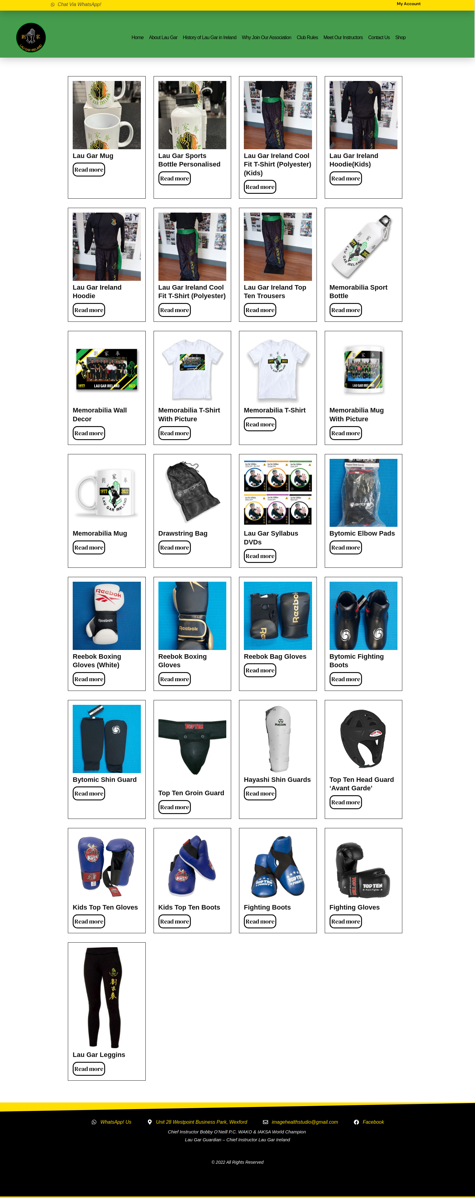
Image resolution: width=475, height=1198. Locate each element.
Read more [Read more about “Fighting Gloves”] (345, 921)
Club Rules (307, 37)
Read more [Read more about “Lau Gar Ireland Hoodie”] (89, 310)
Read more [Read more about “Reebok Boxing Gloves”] (174, 679)
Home (137, 37)
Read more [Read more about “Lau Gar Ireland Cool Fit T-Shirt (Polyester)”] (174, 310)
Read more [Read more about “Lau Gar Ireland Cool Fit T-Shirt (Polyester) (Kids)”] (260, 187)
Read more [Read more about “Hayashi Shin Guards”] (260, 793)
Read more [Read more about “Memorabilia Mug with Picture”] (345, 433)
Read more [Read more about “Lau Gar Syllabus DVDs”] (260, 556)
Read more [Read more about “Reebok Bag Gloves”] (260, 670)
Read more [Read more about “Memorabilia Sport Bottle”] (345, 310)
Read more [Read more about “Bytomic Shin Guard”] (89, 793)
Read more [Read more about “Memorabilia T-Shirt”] (260, 424)
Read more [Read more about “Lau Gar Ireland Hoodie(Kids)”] (345, 178)
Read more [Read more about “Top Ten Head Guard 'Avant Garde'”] (345, 802)
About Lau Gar (163, 37)
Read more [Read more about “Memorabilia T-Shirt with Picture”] (174, 433)
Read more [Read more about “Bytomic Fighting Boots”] (345, 679)
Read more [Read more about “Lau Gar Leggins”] (89, 1069)
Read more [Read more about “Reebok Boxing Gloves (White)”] (89, 679)
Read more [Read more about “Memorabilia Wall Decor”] (89, 433)
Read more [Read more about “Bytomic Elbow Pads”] (345, 547)
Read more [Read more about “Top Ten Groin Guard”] (174, 807)
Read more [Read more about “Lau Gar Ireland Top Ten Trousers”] (260, 310)
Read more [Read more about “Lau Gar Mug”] (89, 169)
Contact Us (379, 37)
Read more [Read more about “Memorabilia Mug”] (89, 547)
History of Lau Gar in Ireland (209, 37)
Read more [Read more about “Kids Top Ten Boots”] (174, 921)
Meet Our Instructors (343, 37)
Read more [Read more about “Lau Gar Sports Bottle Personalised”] (174, 178)
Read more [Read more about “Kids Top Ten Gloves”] (89, 921)
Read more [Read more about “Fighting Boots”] (260, 921)
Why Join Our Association (266, 37)
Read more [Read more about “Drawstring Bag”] (174, 547)
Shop (400, 37)
